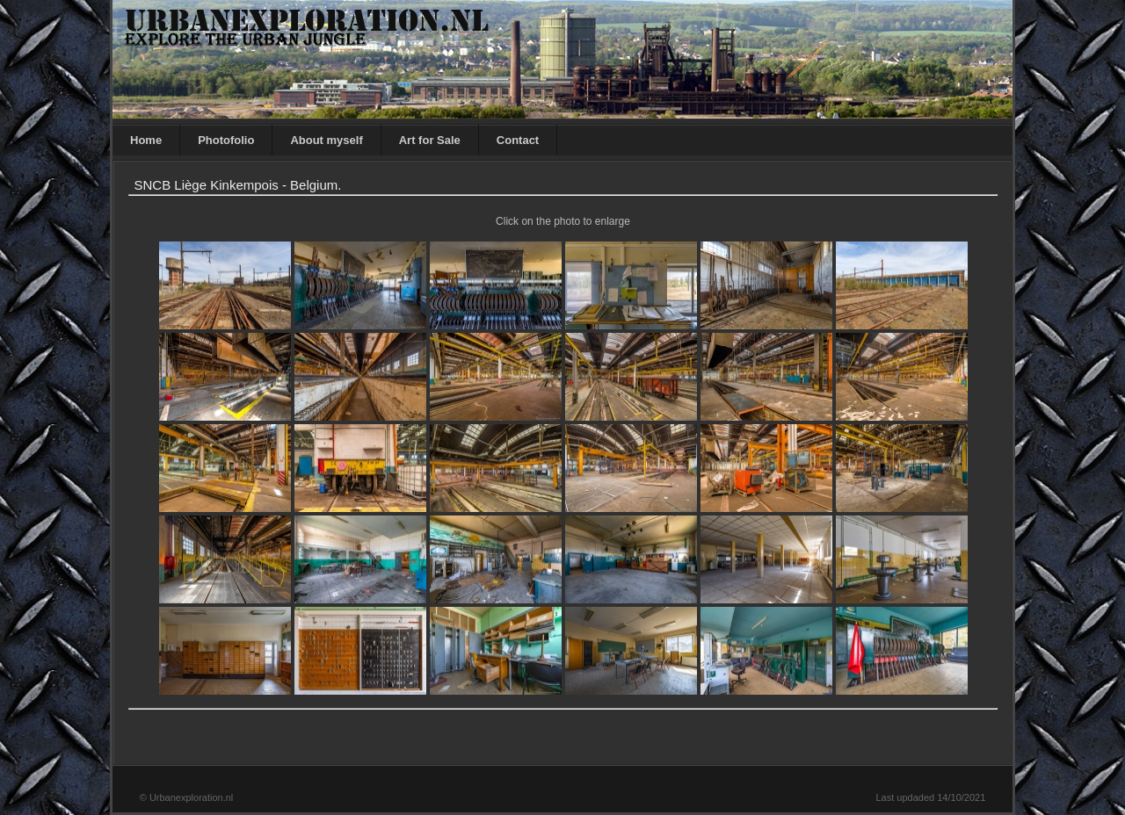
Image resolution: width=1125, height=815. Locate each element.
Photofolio (226, 140)
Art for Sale (430, 140)
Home (146, 140)
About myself (326, 140)
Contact (518, 140)
